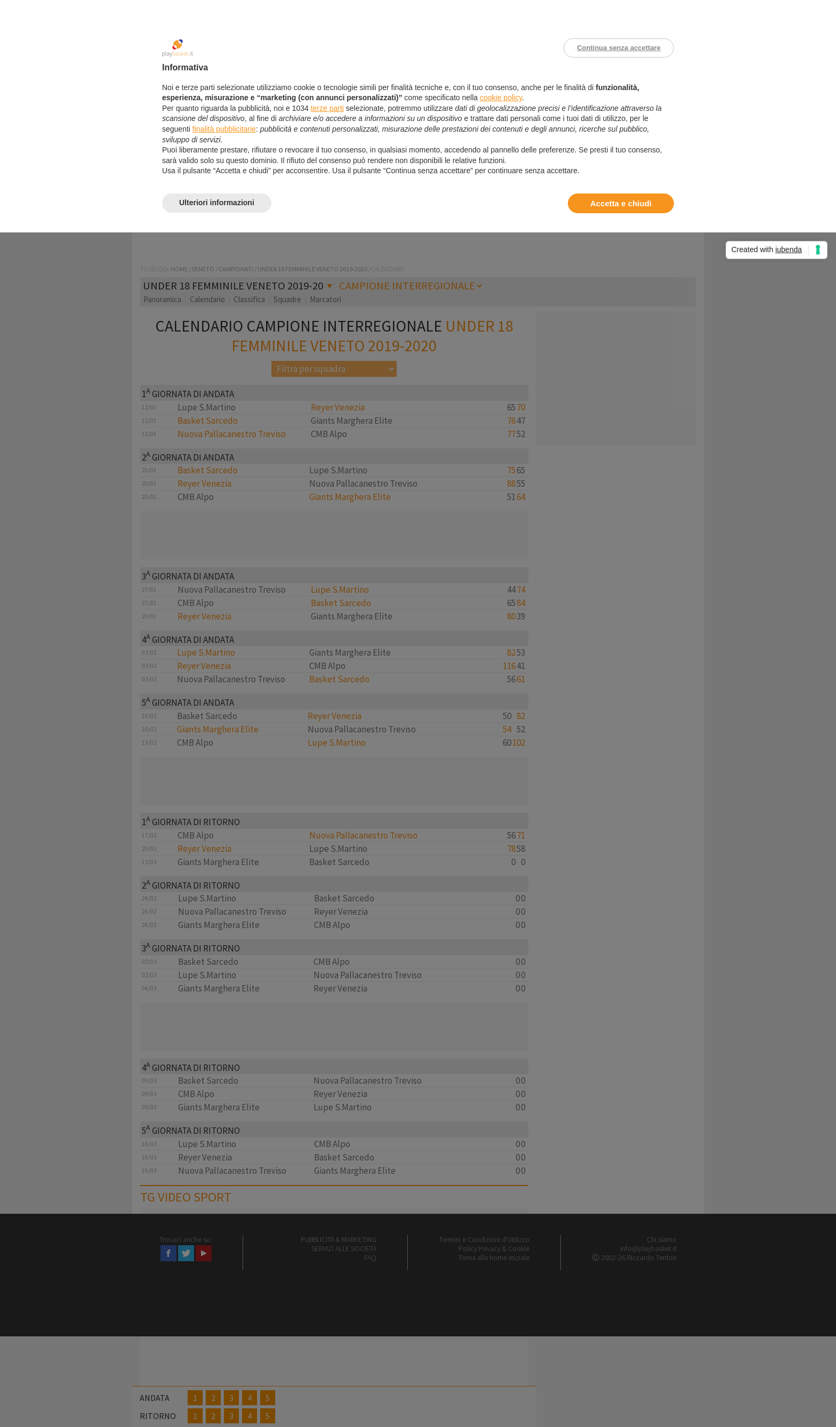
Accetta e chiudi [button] (621, 203)
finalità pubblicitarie (224, 129)
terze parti (327, 108)
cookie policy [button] (501, 97)
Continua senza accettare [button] (619, 48)
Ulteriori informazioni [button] (216, 202)
